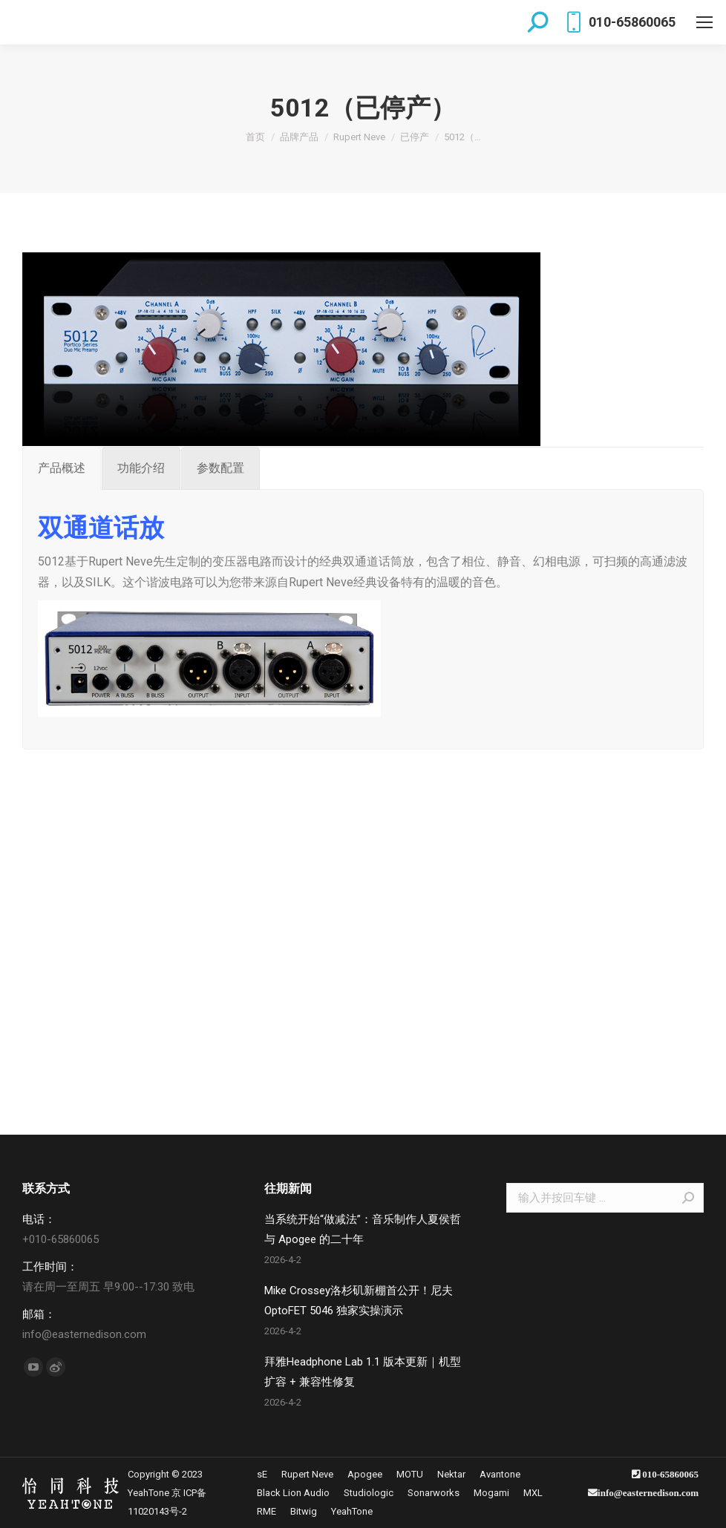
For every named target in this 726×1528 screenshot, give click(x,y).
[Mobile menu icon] (704, 22)
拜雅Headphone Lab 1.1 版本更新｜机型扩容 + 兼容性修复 (362, 1371)
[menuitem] (262, 1474)
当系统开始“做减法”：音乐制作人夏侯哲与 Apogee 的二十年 (362, 1229)
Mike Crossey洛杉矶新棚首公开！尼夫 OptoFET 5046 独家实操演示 (358, 1300)
